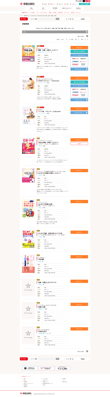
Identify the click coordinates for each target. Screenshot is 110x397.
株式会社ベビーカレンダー (44, 52)
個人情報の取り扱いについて (48, 383)
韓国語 (50, 12)
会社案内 (45, 4)
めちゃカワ (78, 12)
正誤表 (67, 4)
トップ (21, 15)
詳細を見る (79, 47)
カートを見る (45, 378)
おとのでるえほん (43, 12)
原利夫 (39, 261)
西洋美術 (72, 12)
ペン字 (37, 12)
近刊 (24, 380)
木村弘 (47, 333)
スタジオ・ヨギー (42, 82)
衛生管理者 (60, 12)
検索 (57, 18)
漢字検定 (55, 12)
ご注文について (74, 4)
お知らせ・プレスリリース (28, 383)
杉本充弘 (40, 236)
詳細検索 (83, 19)
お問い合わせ (60, 4)
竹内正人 (40, 145)
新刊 (24, 378)
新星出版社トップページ (26, 376)
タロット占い (66, 12)
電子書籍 (25, 381)
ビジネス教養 (31, 12)
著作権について (52, 4)
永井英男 (40, 333)
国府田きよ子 (41, 308)
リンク (64, 380)
